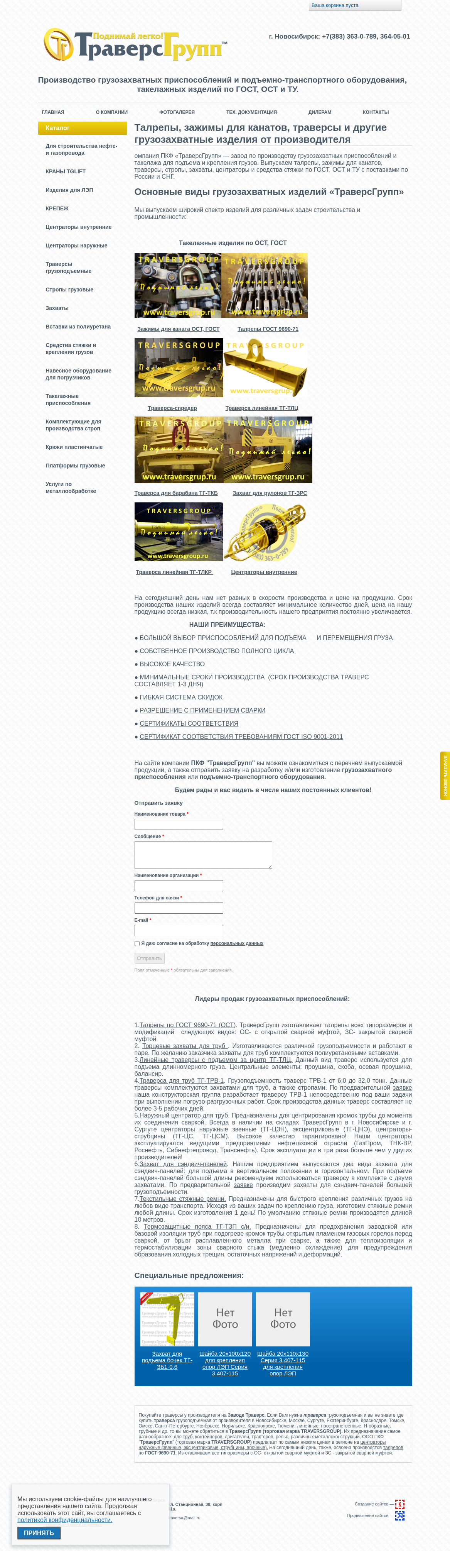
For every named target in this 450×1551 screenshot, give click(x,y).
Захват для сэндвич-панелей (183, 1164)
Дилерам (319, 112)
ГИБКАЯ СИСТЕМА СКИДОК (181, 697)
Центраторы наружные (77, 245)
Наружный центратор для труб (184, 1115)
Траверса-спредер (172, 408)
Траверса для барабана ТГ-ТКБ (176, 493)
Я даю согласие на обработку (203, 943)
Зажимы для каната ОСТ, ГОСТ (178, 329)
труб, (188, 1436)
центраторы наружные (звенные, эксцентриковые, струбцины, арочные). (262, 1444)
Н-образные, (377, 1426)
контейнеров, (209, 1436)
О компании (112, 112)
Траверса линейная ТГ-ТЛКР (174, 572)
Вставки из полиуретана (78, 326)
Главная (53, 112)
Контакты (376, 112)
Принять (39, 1533)
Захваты (57, 308)
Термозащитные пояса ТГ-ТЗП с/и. (197, 1226)
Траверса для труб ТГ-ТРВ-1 (182, 1080)
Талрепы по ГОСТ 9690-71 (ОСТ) (188, 1025)
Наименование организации (168, 875)
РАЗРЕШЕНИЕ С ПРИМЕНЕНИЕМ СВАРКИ (203, 710)
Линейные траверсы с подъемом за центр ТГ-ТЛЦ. (216, 1060)
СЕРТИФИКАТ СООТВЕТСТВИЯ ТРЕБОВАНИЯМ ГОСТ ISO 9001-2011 (241, 736)
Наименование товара (162, 814)
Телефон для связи (158, 898)
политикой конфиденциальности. (64, 1520)
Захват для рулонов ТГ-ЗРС (270, 493)
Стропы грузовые (70, 289)
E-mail (143, 920)
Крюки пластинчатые (74, 447)
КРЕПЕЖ (57, 208)
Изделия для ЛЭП (69, 190)
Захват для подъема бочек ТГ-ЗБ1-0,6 (167, 1360)
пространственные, (342, 1426)
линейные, (308, 1426)
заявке (402, 1087)
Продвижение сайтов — (375, 1515)
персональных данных (237, 943)
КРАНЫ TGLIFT (66, 171)
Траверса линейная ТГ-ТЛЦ (262, 408)
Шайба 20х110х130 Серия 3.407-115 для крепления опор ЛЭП (282, 1363)
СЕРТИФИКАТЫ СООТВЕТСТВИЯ (189, 723)
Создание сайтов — (379, 1504)
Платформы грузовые (75, 465)
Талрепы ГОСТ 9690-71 (268, 329)
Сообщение (149, 836)
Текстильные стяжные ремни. (183, 1198)
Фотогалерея (177, 112)
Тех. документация (251, 112)
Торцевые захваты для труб (185, 1046)
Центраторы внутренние (79, 227)
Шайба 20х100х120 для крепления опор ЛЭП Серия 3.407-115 (225, 1363)
